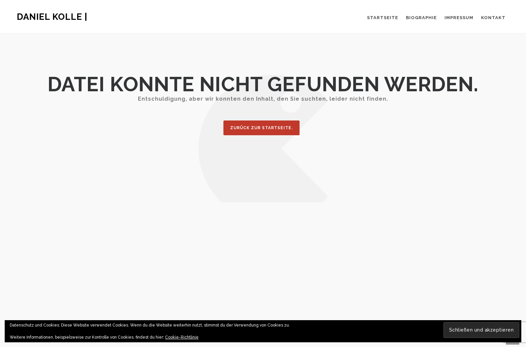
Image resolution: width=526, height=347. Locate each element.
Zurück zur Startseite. (261, 128)
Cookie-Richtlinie (182, 337)
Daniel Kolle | (52, 17)
